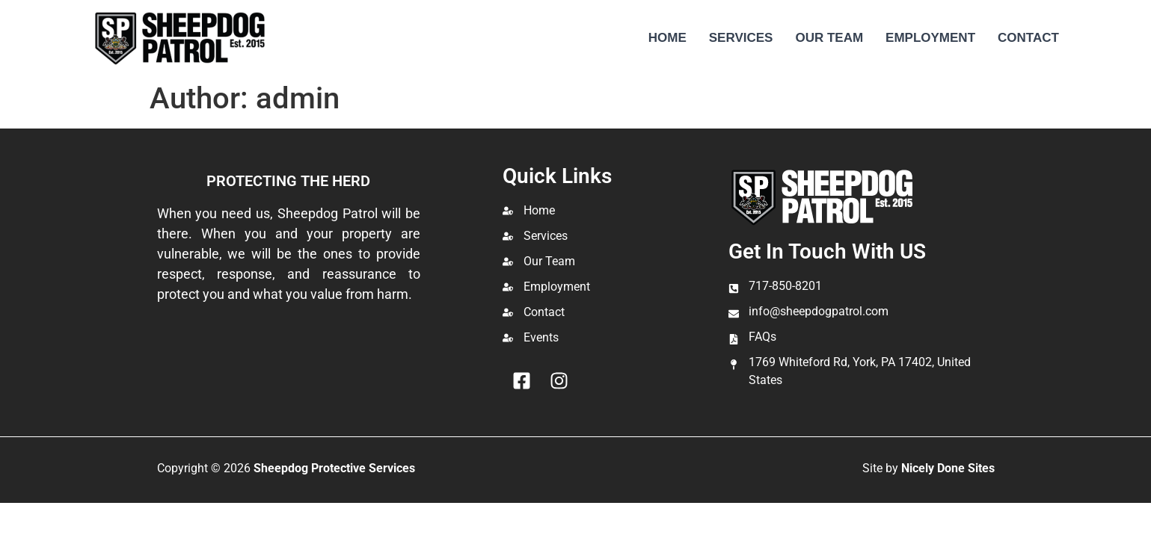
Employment (930, 38)
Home (667, 38)
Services (741, 38)
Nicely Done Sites (948, 468)
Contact (1028, 38)
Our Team (829, 38)
